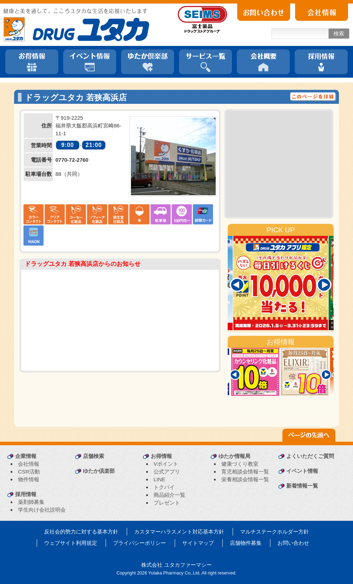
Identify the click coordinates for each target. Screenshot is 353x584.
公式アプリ (167, 472)
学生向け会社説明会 (42, 510)
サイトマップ (198, 543)
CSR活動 (29, 472)
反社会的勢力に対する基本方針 (81, 532)
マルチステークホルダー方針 (274, 532)
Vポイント (166, 464)
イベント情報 (302, 471)
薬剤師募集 (31, 502)
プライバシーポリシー (139, 543)
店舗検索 (93, 456)
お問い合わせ (293, 543)
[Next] (324, 285)
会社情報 (28, 464)
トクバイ (164, 487)
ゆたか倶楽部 (99, 471)
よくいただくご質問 (310, 456)
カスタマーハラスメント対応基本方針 (179, 532)
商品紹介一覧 (169, 495)
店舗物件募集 (246, 543)
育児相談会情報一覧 (245, 472)
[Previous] (237, 285)
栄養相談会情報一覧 (245, 479)
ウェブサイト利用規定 (70, 543)
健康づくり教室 (239, 464)
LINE (159, 479)
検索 (339, 33)
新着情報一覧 (302, 486)
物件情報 (28, 479)
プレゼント (167, 503)
